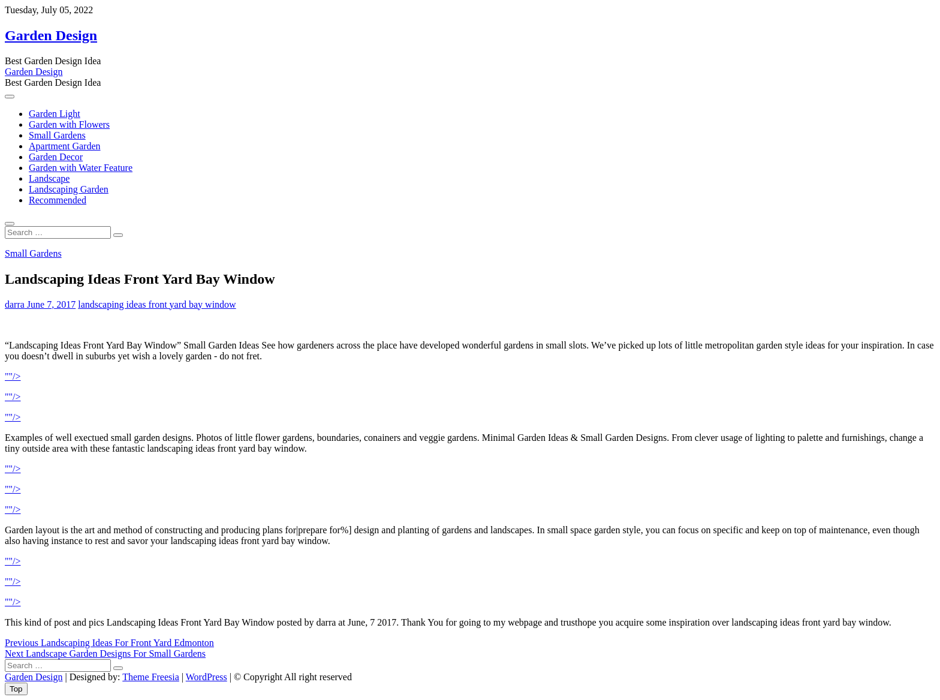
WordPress (206, 677)
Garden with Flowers (69, 124)
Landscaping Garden (69, 189)
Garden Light (54, 114)
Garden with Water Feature (80, 168)
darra (15, 304)
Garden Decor (56, 157)
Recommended (57, 200)
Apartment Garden (65, 146)
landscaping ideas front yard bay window (157, 304)
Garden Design (51, 35)
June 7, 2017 (50, 304)
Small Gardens (57, 135)
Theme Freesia (150, 677)
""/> (13, 376)
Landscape (49, 178)
